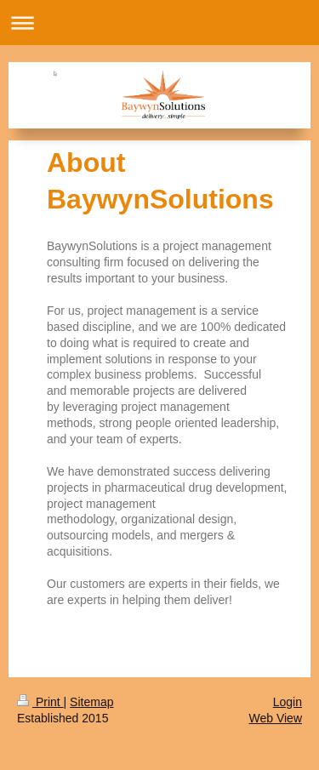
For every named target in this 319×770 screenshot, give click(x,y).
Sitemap (91, 702)
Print (40, 702)
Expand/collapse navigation (159, 22)
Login (287, 702)
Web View (275, 718)
